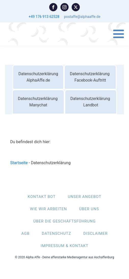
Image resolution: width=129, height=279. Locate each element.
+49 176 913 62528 (44, 17)
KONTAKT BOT (42, 196)
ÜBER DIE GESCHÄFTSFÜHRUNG (64, 221)
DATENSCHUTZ (56, 233)
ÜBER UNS (89, 209)
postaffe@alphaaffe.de (82, 17)
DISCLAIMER (95, 233)
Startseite (19, 162)
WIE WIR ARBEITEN (48, 209)
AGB (25, 233)
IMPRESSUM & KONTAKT (64, 245)
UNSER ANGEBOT (84, 196)
